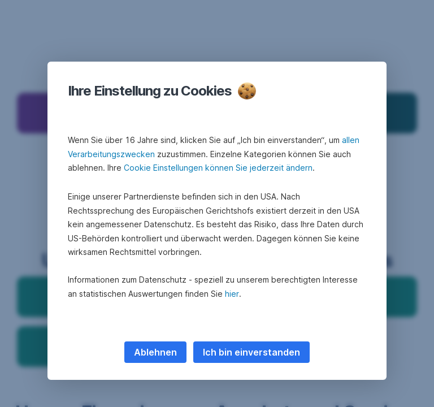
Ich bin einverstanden (251, 352)
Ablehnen (155, 352)
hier (232, 293)
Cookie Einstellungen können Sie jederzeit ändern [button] (218, 167)
